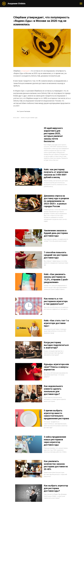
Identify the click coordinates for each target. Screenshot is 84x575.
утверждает (25, 71)
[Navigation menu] (81, 3)
